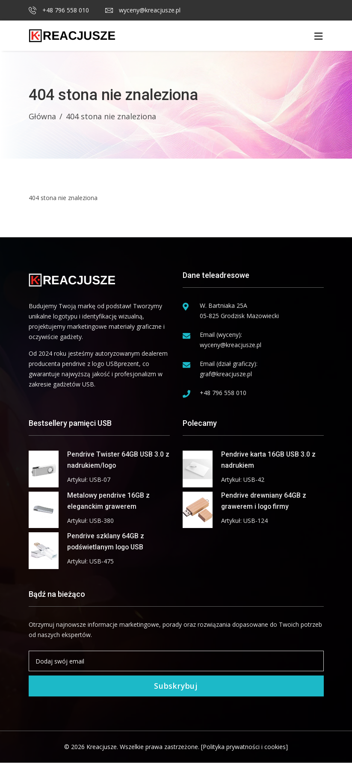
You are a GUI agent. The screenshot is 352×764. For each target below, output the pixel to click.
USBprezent (122, 364)
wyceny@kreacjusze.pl (142, 10)
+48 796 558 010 (59, 10)
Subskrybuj (176, 687)
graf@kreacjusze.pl (226, 374)
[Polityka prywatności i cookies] (244, 748)
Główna (42, 116)
